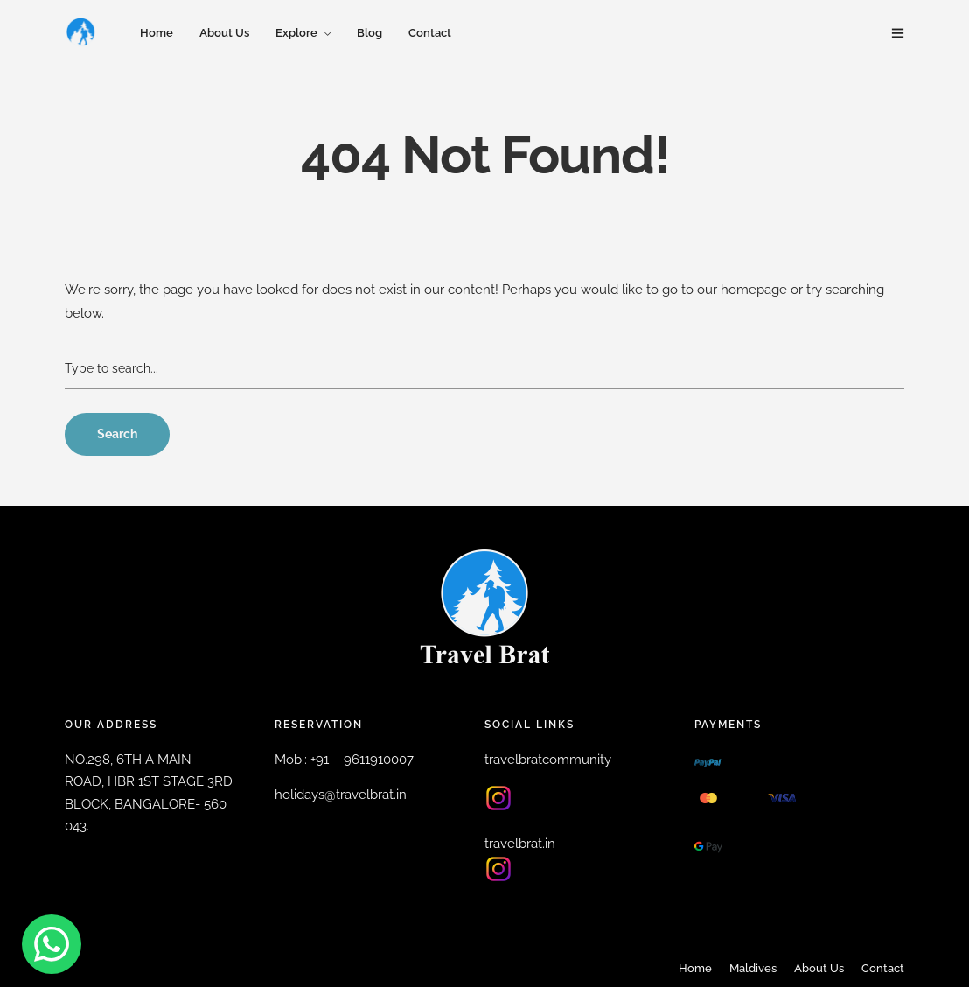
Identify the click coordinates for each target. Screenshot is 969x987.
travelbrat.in (519, 843)
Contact (429, 32)
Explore (296, 32)
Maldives (753, 968)
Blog (369, 32)
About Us (224, 32)
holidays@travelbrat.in (341, 794)
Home (156, 32)
